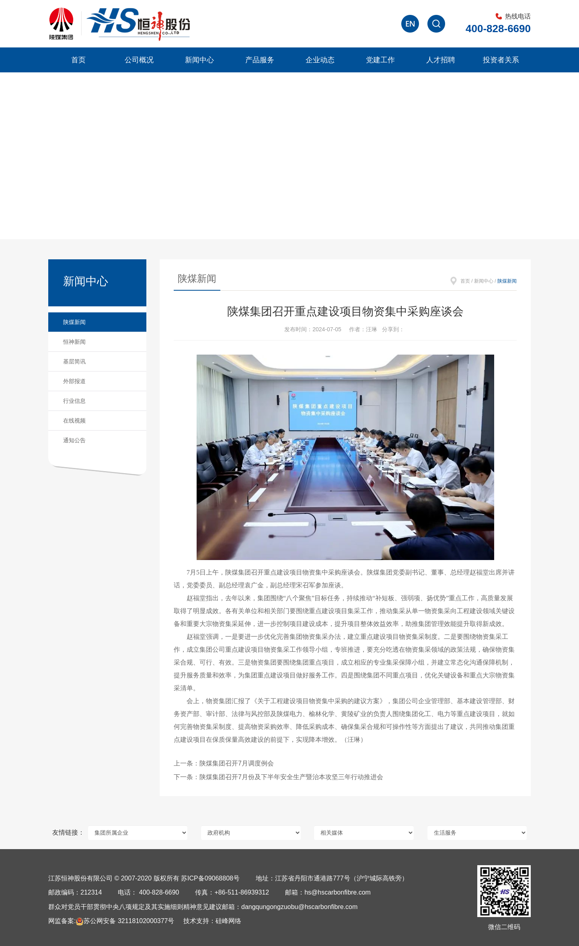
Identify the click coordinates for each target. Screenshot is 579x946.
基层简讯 (74, 361)
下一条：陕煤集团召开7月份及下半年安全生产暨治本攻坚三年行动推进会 (278, 777)
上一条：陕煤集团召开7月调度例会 (224, 763)
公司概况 (139, 60)
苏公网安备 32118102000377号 (125, 920)
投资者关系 (501, 60)
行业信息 (74, 401)
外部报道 (74, 381)
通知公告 (74, 440)
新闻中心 (199, 60)
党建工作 (380, 60)
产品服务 (259, 60)
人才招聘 (440, 60)
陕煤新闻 (74, 322)
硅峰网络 (228, 920)
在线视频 (74, 420)
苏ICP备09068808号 (210, 878)
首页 (78, 60)
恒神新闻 (74, 342)
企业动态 (320, 60)
